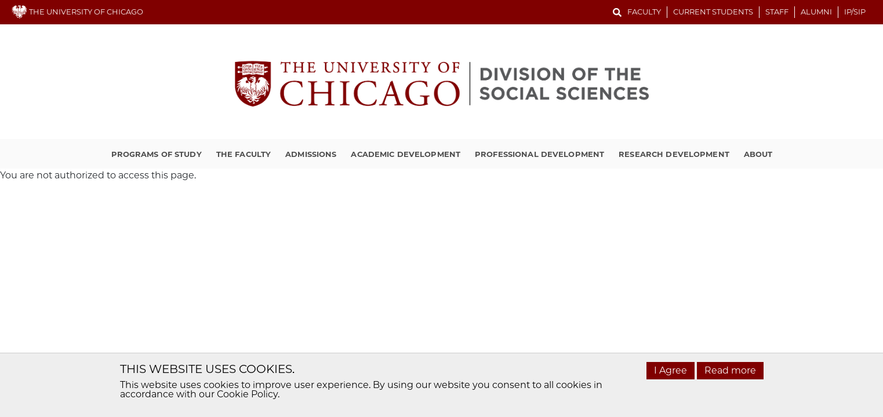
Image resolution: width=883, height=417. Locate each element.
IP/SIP (855, 11)
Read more (730, 370)
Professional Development (539, 154)
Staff (776, 11)
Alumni (816, 11)
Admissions (310, 154)
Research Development (674, 154)
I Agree (670, 370)
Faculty (644, 11)
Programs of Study (156, 154)
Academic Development (405, 154)
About (758, 154)
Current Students (713, 11)
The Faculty (243, 154)
